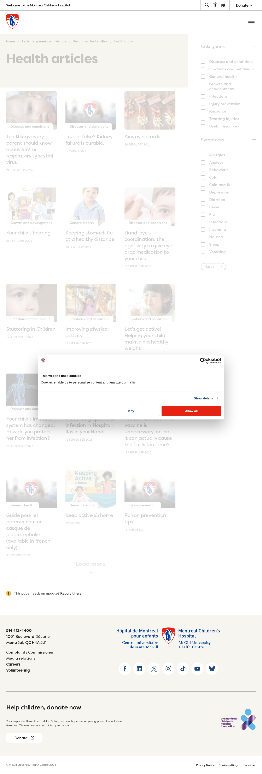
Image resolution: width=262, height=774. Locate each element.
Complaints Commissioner (30, 652)
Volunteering (18, 670)
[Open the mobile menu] (251, 22)
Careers (13, 664)
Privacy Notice (205, 765)
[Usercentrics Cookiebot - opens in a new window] (203, 361)
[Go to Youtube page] (197, 668)
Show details (203, 398)
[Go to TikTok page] (183, 668)
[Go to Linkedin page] (139, 668)
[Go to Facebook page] (125, 668)
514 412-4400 (19, 630)
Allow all (191, 411)
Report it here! (71, 593)
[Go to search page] (207, 5)
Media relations (20, 658)
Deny (130, 411)
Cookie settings (228, 765)
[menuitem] (223, 5)
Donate (244, 5)
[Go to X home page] (154, 668)
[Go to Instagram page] (168, 668)
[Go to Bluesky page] (212, 668)
